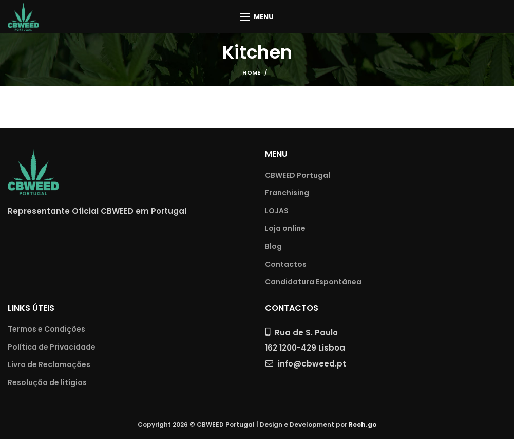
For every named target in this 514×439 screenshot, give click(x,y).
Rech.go (363, 424)
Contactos (286, 264)
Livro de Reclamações (49, 365)
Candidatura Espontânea (313, 282)
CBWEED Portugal (297, 175)
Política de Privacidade (52, 347)
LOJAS (277, 211)
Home (251, 72)
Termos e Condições (46, 329)
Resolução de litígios (47, 383)
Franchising (287, 193)
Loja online (285, 228)
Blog (273, 246)
